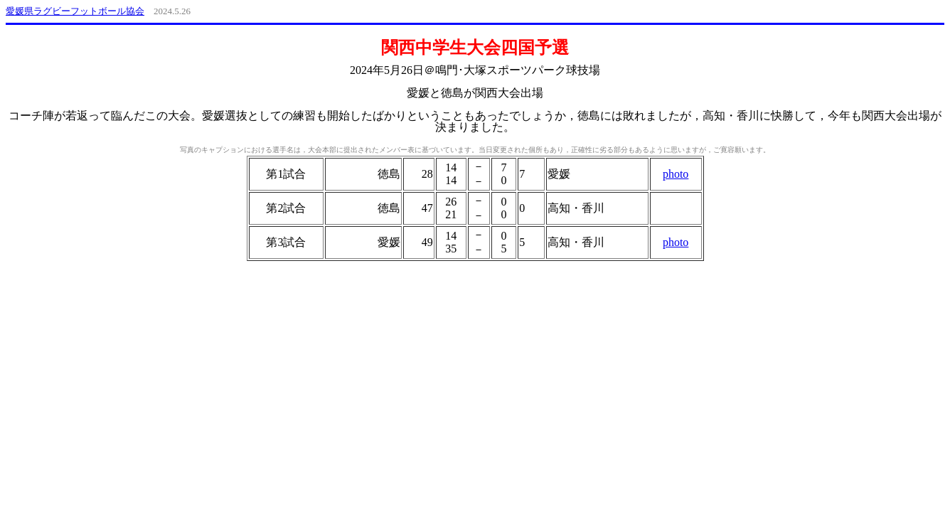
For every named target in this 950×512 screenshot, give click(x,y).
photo (675, 174)
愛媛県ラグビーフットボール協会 (75, 11)
